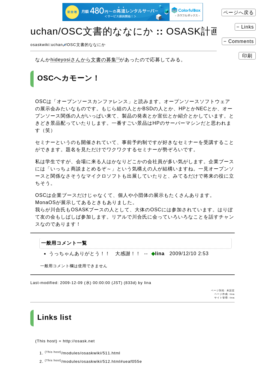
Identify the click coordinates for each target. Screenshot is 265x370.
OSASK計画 (193, 31)
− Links (245, 26)
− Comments (239, 41)
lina (232, 297)
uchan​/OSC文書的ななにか (91, 31)
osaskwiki (40, 44)
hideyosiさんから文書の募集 (84, 59)
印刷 (247, 55)
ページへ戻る (238, 12)
